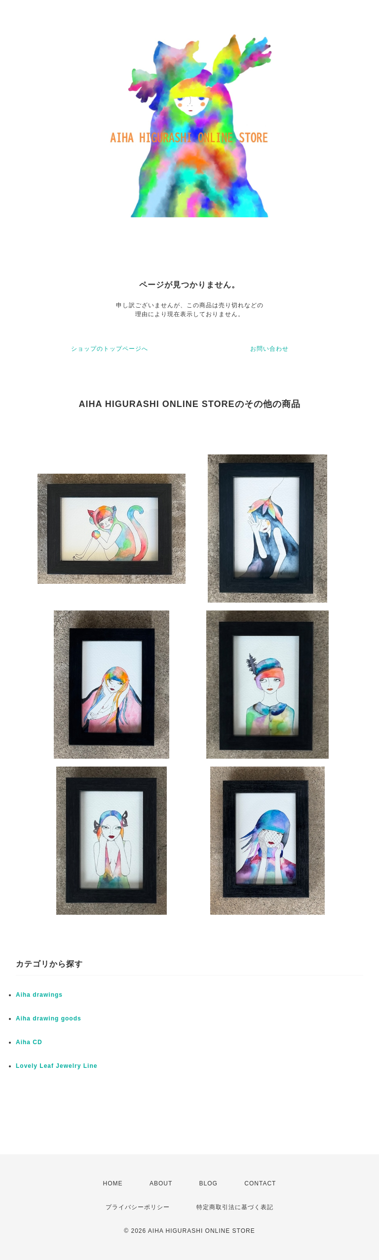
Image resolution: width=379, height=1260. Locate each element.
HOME (113, 1183)
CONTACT (260, 1183)
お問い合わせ (269, 348)
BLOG (208, 1183)
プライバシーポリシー (138, 1207)
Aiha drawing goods (48, 1018)
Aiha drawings (39, 994)
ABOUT (161, 1183)
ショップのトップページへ (109, 348)
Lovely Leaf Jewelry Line (56, 1065)
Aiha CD (29, 1042)
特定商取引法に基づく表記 (234, 1207)
